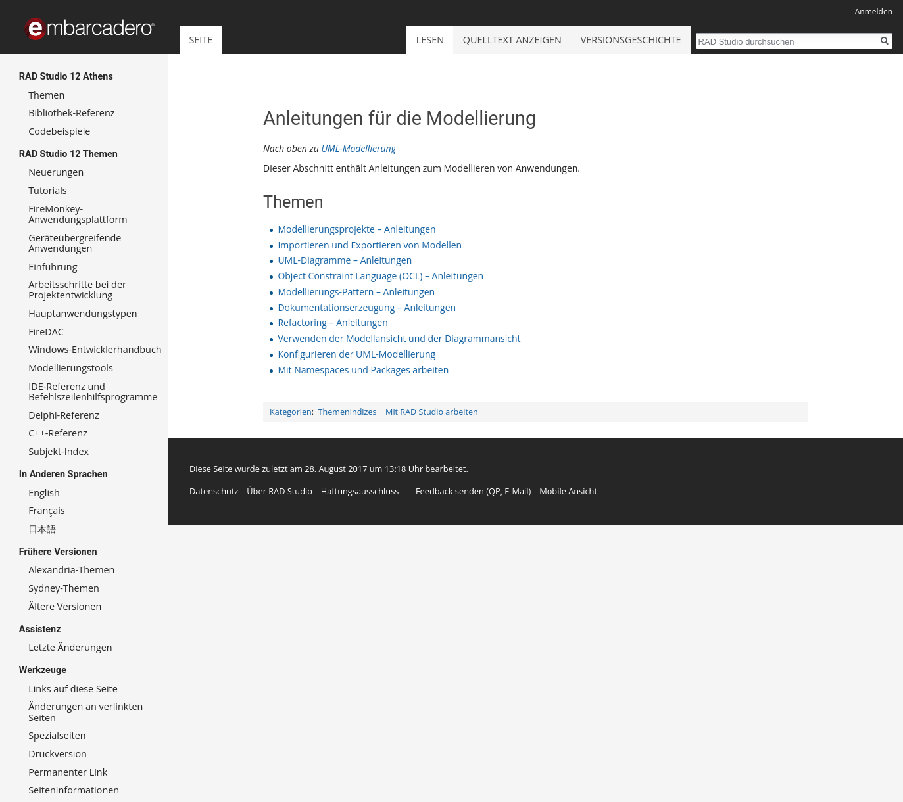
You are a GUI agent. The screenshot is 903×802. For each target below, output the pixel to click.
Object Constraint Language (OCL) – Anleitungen (380, 276)
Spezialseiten (56, 735)
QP (494, 491)
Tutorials (47, 190)
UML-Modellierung (358, 148)
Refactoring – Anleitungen (332, 322)
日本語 (42, 529)
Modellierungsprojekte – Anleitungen (356, 229)
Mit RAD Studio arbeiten (431, 411)
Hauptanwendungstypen (82, 313)
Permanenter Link (67, 772)
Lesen (430, 40)
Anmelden (873, 11)
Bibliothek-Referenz (71, 112)
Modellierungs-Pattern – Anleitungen (356, 291)
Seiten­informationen (73, 790)
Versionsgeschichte (631, 40)
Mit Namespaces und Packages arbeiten (363, 370)
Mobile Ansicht (568, 491)
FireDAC (46, 331)
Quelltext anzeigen (512, 40)
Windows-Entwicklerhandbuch (94, 349)
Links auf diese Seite (73, 688)
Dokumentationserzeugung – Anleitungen (367, 307)
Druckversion (57, 753)
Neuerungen (56, 172)
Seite (200, 40)
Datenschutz (213, 491)
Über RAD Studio (279, 491)
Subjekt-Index (58, 451)
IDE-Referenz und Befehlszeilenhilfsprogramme (92, 391)
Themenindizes (347, 411)
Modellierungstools (70, 368)
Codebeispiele (59, 131)
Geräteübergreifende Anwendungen (74, 242)
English (44, 492)
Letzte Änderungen (70, 647)
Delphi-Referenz (63, 415)
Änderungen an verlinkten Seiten (85, 711)
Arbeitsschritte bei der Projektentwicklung (77, 289)
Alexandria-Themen (71, 569)
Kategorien (291, 411)
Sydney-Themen (63, 588)
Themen (46, 95)
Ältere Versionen (64, 606)
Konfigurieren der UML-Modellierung (356, 354)
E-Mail (516, 491)
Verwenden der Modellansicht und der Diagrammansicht (399, 338)
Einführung (52, 266)
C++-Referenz (57, 433)
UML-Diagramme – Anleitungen (345, 260)
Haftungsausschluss (360, 491)
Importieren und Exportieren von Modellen (370, 245)
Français (46, 510)
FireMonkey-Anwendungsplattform (78, 213)
